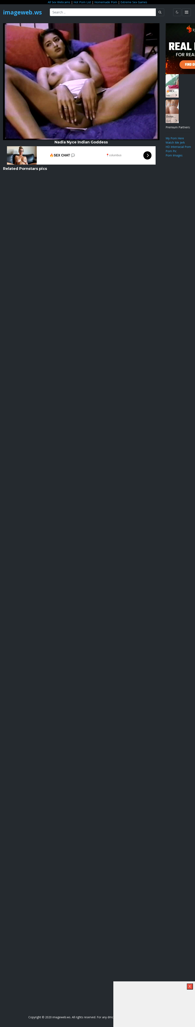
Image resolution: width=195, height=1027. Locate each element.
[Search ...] (103, 12)
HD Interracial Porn (178, 147)
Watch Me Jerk (175, 142)
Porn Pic (171, 151)
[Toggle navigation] (186, 12)
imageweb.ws (22, 12)
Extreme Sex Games (133, 2)
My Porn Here (175, 138)
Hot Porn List (82, 2)
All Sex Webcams (59, 2)
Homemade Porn (105, 2)
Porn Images (174, 155)
